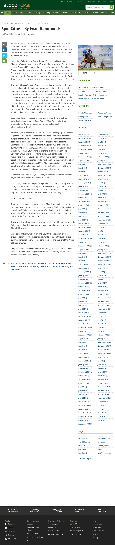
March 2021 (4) (83, 135)
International (76, 12)
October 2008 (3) (103, 394)
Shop (79, 510)
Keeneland (101, 442)
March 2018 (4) (83, 268)
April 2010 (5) (102, 327)
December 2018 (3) (84, 235)
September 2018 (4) (85, 246)
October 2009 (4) (103, 350)
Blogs (95, 12)
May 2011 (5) (102, 279)
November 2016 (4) (85, 327)
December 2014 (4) (84, 413)
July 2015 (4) (82, 387)
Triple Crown (25, 12)
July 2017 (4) (82, 298)
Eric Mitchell (82, 453)
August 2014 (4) (103, 135)
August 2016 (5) (83, 339)
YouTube (10, 531)
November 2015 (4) (85, 372)
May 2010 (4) (102, 324)
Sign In (111, 2)
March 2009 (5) (103, 376)
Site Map (95, 538)
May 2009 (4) (102, 368)
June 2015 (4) (82, 391)
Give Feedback (75, 534)
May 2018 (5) (82, 261)
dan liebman (82, 449)
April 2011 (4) (102, 283)
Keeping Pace (83, 117)
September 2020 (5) (85, 157)
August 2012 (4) (103, 224)
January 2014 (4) (103, 161)
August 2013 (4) (103, 179)
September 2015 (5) (85, 379)
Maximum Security (31, 266)
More (112, 12)
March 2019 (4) (83, 224)
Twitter (4, 55)
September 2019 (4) (85, 201)
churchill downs (84, 442)
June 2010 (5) (102, 320)
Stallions (57, 12)
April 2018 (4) (83, 264)
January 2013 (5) (103, 205)
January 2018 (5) (84, 276)
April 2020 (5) (83, 175)
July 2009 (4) (102, 361)
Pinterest (10, 535)
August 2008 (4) (103, 402)
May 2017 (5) (82, 305)
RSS (96, 73)
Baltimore (49, 263)
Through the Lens (84, 120)
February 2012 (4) (104, 246)
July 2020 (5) (82, 164)
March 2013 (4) (103, 198)
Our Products (53, 531)
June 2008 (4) (102, 409)
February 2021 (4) (84, 138)
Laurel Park (60, 263)
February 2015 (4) (84, 405)
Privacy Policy (97, 527)
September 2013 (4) (104, 175)
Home (2, 23)
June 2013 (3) (102, 186)
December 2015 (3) (84, 368)
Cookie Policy (97, 534)
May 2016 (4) (82, 350)
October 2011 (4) (103, 261)
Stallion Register (66, 2)
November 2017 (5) (85, 283)
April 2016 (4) (83, 353)
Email (4, 44)
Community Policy (98, 531)
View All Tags (84, 458)
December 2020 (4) (84, 146)
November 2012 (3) (104, 212)
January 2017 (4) (84, 320)
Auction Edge (90, 2)
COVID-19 (81, 446)
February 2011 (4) (104, 290)
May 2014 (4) (102, 146)
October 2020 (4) (84, 153)
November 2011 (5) (104, 257)
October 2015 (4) (84, 376)
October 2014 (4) (84, 420)
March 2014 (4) (103, 153)
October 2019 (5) (84, 198)
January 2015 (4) (84, 409)
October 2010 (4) (103, 305)
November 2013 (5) (104, 168)
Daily (8, 12)
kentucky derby (29, 263)
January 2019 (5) (84, 231)
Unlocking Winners (104, 113)
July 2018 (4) (82, 253)
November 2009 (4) (104, 346)
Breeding (46, 12)
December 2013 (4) (104, 164)
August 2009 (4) (103, 357)
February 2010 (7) (104, 335)
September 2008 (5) (104, 398)
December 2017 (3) (84, 279)
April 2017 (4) (83, 309)
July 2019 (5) (82, 209)
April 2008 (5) (102, 417)
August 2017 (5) (83, 294)
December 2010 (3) (104, 298)
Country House (57, 266)
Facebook (4, 49)
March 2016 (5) (83, 357)
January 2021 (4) (84, 142)
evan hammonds (104, 438)
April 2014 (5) (102, 149)
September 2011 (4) (104, 264)
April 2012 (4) (102, 238)
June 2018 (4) (82, 257)
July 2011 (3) (102, 272)
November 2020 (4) (85, 149)
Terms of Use (97, 524)
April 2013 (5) (102, 194)
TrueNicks (79, 2)
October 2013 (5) (103, 172)
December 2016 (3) (84, 324)
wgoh (100, 449)
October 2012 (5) (103, 216)
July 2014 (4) (102, 138)
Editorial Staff (75, 527)
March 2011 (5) (103, 287)
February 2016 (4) (84, 361)
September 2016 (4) (85, 335)
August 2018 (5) (83, 250)
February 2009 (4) (104, 379)
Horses (88, 12)
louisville (40, 263)
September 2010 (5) (104, 309)
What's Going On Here (18, 23)
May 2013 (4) (102, 190)
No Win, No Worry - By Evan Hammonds (92, 91)
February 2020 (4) (84, 183)
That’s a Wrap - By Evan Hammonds (91, 87)
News (15, 12)
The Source (102, 2)
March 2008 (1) (103, 420)
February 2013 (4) (104, 201)
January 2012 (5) (103, 250)
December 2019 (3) (84, 190)
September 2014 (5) (85, 424)
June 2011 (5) (102, 276)
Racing (37, 12)
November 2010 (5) (104, 301)
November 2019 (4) (85, 194)
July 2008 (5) (102, 405)
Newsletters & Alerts (35, 537)
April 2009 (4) (102, 372)
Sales (65, 12)
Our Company (53, 524)
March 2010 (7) (103, 331)
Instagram (10, 538)
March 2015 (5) (83, 402)
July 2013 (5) (102, 183)
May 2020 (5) (82, 172)
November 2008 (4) (104, 391)
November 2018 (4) (85, 238)
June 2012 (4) (102, 231)
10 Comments (29, 34)
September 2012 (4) (104, 220)
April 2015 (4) (83, 398)
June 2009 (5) (102, 365)
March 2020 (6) (83, 179)
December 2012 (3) (104, 209)
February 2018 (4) (84, 272)
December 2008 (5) (104, 387)
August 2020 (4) (83, 161)
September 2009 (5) (104, 353)
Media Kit (52, 527)
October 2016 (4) (84, 331)
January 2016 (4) (84, 365)
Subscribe (104, 12)
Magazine (30, 524)
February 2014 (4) (104, 157)
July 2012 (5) (102, 227)
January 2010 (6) (103, 339)
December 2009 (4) (104, 342)
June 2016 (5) (82, 346)
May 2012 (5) (102, 235)
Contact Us (74, 524)
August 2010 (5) (103, 313)
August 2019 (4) (83, 205)
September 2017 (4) (85, 290)
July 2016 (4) (82, 342)
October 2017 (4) (84, 287)
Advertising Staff (76, 531)
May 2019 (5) (82, 216)
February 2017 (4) (84, 316)
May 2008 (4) (102, 413)
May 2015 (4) (82, 394)
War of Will (45, 266)
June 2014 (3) (102, 142)
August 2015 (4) (83, 383)
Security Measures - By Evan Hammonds (92, 95)
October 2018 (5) (84, 242)
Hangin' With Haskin (85, 113)
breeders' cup (83, 438)
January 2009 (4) (103, 383)
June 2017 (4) (82, 301)
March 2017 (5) (83, 313)
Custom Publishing (55, 534)
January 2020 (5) (84, 186)
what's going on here (105, 453)
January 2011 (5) (103, 294)
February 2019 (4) (84, 227)
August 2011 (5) (103, 268)
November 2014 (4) (85, 417)
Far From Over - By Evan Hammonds (91, 99)
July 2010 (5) (102, 316)
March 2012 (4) (103, 242)
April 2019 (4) (83, 220)
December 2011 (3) (104, 253)
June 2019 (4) (82, 212)
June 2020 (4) (82, 168)
